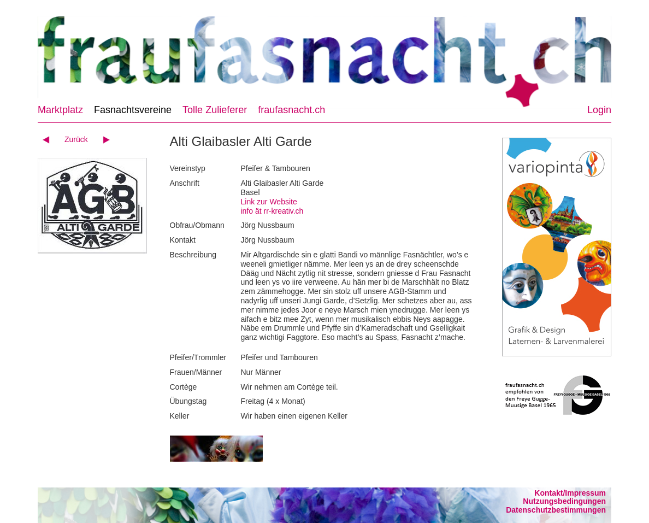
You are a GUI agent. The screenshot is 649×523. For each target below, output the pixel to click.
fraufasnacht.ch (291, 109)
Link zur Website (269, 201)
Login (599, 109)
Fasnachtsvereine (133, 109)
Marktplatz (60, 109)
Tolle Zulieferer (214, 109)
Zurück (76, 139)
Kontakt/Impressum (570, 493)
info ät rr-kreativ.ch (272, 211)
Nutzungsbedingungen (564, 501)
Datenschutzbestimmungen (556, 510)
